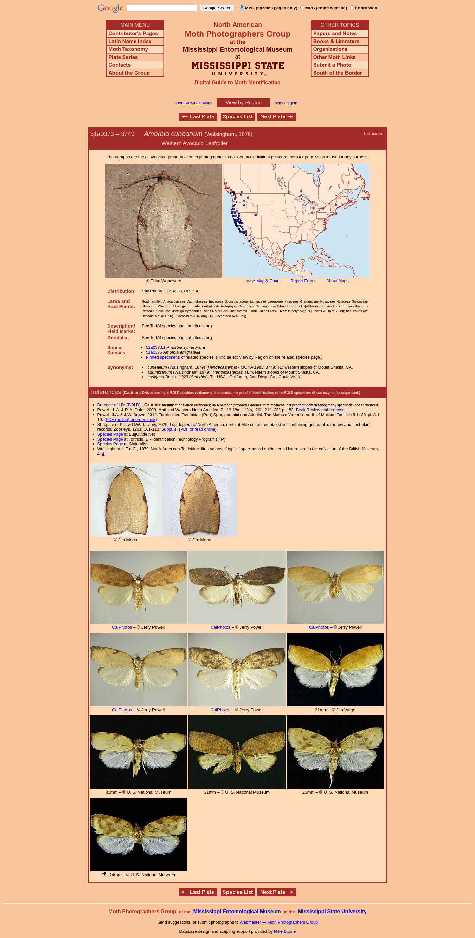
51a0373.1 (156, 347)
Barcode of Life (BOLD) (119, 404)
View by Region (243, 102)
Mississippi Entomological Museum (237, 911)
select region (286, 103)
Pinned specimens (163, 357)
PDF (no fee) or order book (130, 419)
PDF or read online (197, 429)
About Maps (338, 281)
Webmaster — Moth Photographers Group (279, 922)
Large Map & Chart (262, 281)
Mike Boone (285, 931)
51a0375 (154, 352)
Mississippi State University (332, 911)
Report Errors (302, 281)
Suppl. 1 (169, 429)
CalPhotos (122, 627)
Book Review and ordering (320, 409)
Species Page (110, 434)
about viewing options (193, 103)
